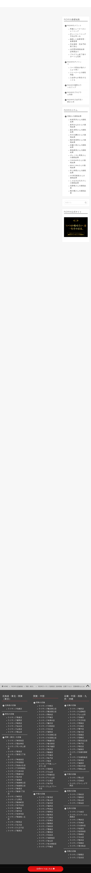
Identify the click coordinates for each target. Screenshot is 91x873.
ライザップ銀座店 (15, 788)
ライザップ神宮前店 (16, 741)
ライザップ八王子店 (16, 828)
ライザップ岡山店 (77, 778)
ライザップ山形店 (15, 729)
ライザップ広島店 (77, 781)
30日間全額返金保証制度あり (77, 50)
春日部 (45, 470)
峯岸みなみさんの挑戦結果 (78, 126)
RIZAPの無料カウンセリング (74, 86)
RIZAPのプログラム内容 (74, 93)
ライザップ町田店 (15, 822)
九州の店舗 (71, 808)
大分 (47, 550)
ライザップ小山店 (46, 772)
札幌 (14, 415)
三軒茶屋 (16, 437)
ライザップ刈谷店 (46, 835)
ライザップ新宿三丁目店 (17, 755)
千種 (14, 502)
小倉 (14, 546)
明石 (32, 518)
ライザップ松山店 (77, 800)
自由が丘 (46, 432)
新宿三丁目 (17, 432)
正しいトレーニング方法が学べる (78, 35)
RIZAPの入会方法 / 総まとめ (75, 101)
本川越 (15, 474)
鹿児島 (30, 554)
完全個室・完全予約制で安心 (78, 45)
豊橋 (51, 494)
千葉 (38, 474)
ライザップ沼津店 (46, 820)
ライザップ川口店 (46, 729)
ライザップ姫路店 (77, 749)
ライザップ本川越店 (47, 746)
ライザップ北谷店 (77, 857)
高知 (37, 539)
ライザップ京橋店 (77, 717)
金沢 (29, 489)
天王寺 (39, 509)
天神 (44, 546)
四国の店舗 (71, 791)
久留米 (15, 550)
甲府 (44, 489)
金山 (38, 498)
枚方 (29, 513)
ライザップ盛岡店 (15, 720)
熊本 (14, 554)
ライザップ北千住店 (16, 805)
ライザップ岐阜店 (46, 815)
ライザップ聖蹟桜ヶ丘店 (17, 818)
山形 (44, 421)
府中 (14, 450)
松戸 (45, 474)
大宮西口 (27, 470)
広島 (22, 533)
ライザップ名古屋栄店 (48, 844)
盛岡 (22, 421)
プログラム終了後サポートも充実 (78, 55)
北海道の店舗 (10, 705)
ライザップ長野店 (46, 812)
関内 (43, 461)
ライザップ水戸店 (46, 783)
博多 (37, 546)
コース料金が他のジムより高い (78, 69)
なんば (23, 509)
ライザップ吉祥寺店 (16, 814)
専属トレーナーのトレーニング (78, 30)
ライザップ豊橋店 (46, 829)
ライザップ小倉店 (77, 812)
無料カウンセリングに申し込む (30, 113)
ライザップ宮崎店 (77, 843)
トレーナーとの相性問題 (78, 74)
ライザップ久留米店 (78, 825)
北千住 (32, 445)
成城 (50, 437)
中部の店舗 (40, 794)
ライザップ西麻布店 (16, 774)
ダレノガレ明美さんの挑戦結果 (78, 156)
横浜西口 (34, 461)
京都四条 (16, 522)
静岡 (37, 494)
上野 (14, 445)
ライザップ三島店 (46, 818)
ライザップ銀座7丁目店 (16, 792)
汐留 (43, 441)
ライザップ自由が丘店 (17, 765)
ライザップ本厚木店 (47, 720)
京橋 (31, 509)
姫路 (40, 518)
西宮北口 (16, 518)
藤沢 (23, 465)
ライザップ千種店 (46, 847)
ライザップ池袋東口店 (17, 783)
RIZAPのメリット (74, 25)
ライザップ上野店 (15, 799)
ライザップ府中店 (15, 811)
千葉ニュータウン (19, 478)
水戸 (31, 483)
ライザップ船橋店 (46, 752)
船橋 (31, 474)
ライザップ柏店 (45, 761)
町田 (43, 450)
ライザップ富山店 (46, 800)
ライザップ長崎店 (77, 834)
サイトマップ (80, 10)
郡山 (51, 421)
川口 (40, 465)
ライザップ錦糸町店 (16, 802)
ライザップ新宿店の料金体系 (21, 143)
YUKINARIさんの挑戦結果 (78, 161)
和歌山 (49, 522)
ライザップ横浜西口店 (48, 712)
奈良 (25, 522)
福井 (37, 489)
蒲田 (47, 445)
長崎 (40, 550)
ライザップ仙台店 (15, 726)
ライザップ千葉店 (46, 755)
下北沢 (32, 454)
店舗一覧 (46, 10)
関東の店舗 (40, 702)
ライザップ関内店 (46, 714)
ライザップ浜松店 (46, 826)
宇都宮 (47, 478)
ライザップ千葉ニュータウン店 (48, 765)
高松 (14, 539)
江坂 (14, 513)
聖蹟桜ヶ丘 (33, 450)
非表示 (16, 129)
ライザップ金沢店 (46, 803)
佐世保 (32, 550)
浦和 (47, 465)
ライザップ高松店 (77, 794)
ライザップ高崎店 (46, 769)
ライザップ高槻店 (77, 735)
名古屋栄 (47, 498)
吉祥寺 (23, 450)
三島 (22, 494)
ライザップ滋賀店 (77, 763)
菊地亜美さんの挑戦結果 (78, 151)
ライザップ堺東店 (77, 723)
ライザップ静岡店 (46, 823)
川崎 (14, 461)
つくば (15, 483)
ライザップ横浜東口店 (48, 709)
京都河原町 (50, 518)
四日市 (41, 522)
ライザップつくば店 (47, 778)
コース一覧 (29, 10)
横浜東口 (24, 461)
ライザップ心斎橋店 (78, 712)
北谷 (22, 561)
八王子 (15, 454)
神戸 (25, 518)
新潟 (14, 489)
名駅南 (30, 498)
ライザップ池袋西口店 (17, 786)
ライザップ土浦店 (46, 781)
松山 (29, 539)
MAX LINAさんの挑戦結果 (78, 166)
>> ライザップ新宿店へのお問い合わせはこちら (24, 202)
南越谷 (36, 470)
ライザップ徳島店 (77, 797)
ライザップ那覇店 (77, 855)
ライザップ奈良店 (77, 760)
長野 (51, 489)
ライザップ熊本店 (77, 840)
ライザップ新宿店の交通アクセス (23, 146)
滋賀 (32, 522)
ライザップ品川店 (15, 777)
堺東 (47, 509)
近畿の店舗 (71, 705)
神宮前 (15, 428)
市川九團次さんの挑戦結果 (78, 136)
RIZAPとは (12, 10)
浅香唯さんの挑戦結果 (78, 187)
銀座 (35, 441)
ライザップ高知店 (77, 803)
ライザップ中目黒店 (16, 762)
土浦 (23, 483)
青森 (14, 421)
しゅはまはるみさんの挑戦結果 (78, 182)
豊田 (14, 498)
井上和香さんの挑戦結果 (78, 172)
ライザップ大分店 (77, 837)
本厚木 (15, 465)
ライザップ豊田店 (46, 832)
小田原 (32, 465)
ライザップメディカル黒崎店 (78, 816)
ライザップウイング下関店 (78, 785)
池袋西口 (27, 441)
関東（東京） (9, 19)
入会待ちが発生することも (78, 79)
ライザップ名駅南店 (47, 838)
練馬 (40, 445)
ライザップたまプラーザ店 (48, 787)
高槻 (37, 513)
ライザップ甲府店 (46, 809)
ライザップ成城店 (15, 780)
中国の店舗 (71, 774)
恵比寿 (24, 428)
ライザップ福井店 (46, 806)
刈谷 (22, 498)
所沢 (23, 474)
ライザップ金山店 (46, 841)
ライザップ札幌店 (15, 709)
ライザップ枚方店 (77, 732)
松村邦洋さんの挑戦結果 (78, 121)
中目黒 (36, 432)
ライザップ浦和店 (46, 732)
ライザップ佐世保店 (78, 831)
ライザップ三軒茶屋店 (17, 768)
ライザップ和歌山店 (78, 769)
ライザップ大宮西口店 (48, 738)
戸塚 (50, 461)
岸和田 (15, 526)
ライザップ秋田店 (15, 723)
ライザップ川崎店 (46, 706)
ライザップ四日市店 (78, 766)
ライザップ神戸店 (77, 743)
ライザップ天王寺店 (78, 720)
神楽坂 (27, 432)
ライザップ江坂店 (77, 726)
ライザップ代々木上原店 (17, 748)
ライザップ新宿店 (15, 751)
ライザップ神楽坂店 (16, 759)
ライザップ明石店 (77, 746)
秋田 (29, 421)
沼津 (29, 494)
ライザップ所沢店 (46, 749)
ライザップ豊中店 (77, 729)
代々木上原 (35, 428)
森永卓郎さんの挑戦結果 (78, 131)
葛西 (23, 454)
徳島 (22, 539)
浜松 (44, 494)
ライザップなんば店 (78, 714)
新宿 (44, 428)
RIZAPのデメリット (74, 63)
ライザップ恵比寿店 (16, 744)
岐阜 (14, 494)
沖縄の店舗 (71, 851)
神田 (50, 441)
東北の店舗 (9, 714)
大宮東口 (16, 470)
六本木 (26, 437)
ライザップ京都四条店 (78, 757)
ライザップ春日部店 (47, 744)
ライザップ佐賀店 (77, 828)
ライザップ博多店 (77, 820)
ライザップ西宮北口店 (78, 741)
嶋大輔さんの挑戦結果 (78, 192)
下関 (29, 533)
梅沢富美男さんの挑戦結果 (78, 141)
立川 (50, 450)
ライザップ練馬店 (15, 808)
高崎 (31, 478)
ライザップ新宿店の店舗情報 (21, 139)
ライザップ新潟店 (46, 797)
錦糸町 (23, 445)
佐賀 (23, 550)
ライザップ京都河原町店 (78, 753)
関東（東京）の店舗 (13, 737)
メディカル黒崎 (26, 546)
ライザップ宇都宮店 (47, 775)
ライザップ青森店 (15, 717)
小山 (38, 478)
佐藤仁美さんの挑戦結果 (78, 146)
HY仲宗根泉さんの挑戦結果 (77, 177)
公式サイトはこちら (45, 869)
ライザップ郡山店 (15, 732)
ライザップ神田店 (15, 796)
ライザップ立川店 (15, 825)
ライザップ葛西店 (15, 831)
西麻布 (42, 437)
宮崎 (22, 554)
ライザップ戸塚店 (46, 717)
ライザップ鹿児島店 (78, 846)
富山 (22, 489)
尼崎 (44, 513)
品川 (34, 437)
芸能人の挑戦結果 (74, 116)
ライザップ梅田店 (77, 709)
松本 (22, 502)
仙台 (37, 421)
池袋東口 (16, 441)
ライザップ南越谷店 (47, 741)
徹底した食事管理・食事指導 (78, 40)
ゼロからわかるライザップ (45, 3)
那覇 (14, 561)
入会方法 (63, 10)
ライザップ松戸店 (46, 758)
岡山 (14, 533)
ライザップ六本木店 (16, 771)
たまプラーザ (41, 483)
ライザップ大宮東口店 (48, 735)
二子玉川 (42, 454)
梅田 (14, 509)
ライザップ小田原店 (47, 726)
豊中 (22, 513)
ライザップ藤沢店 (46, 723)
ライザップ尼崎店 (77, 738)
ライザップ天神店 (77, 823)
